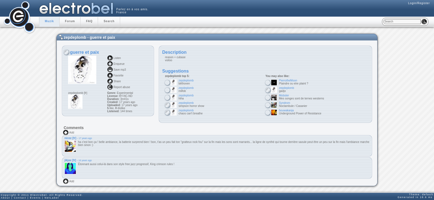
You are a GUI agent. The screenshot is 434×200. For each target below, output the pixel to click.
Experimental (125, 92)
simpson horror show (191, 104)
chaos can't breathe (191, 112)
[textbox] (402, 21)
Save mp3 (119, 69)
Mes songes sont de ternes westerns (301, 97)
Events (35, 197)
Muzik (49, 21)
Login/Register (419, 3)
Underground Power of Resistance (300, 112)
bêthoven (186, 82)
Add (71, 132)
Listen (117, 58)
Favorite (118, 75)
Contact (20, 197)
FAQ (89, 21)
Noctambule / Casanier (293, 104)
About (5, 197)
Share (117, 81)
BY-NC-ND (125, 96)
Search (109, 21)
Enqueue (119, 63)
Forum (70, 21)
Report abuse (121, 87)
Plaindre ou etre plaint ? (293, 82)
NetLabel (52, 197)
